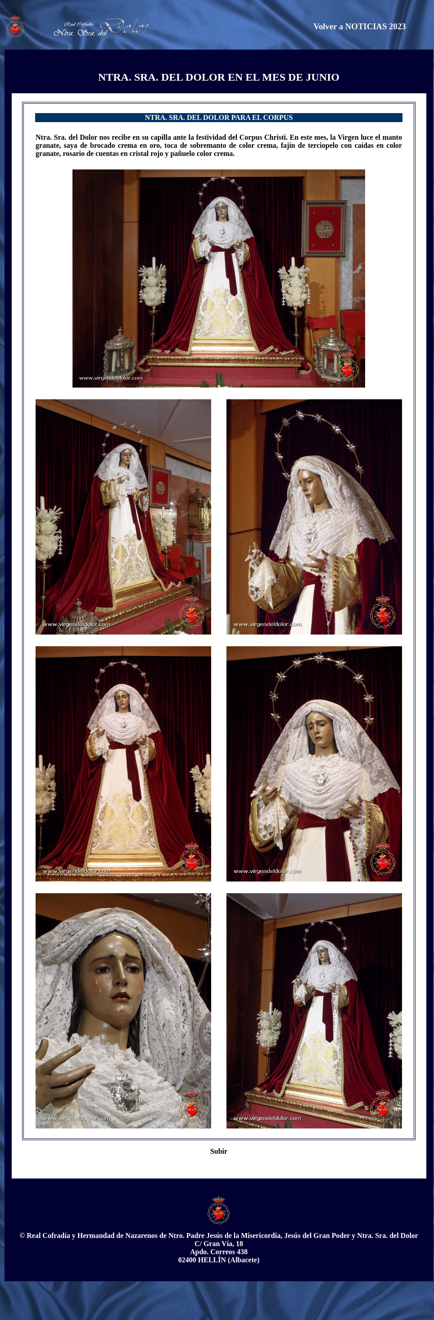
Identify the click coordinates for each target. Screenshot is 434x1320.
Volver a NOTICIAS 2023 (359, 26)
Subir (218, 1151)
